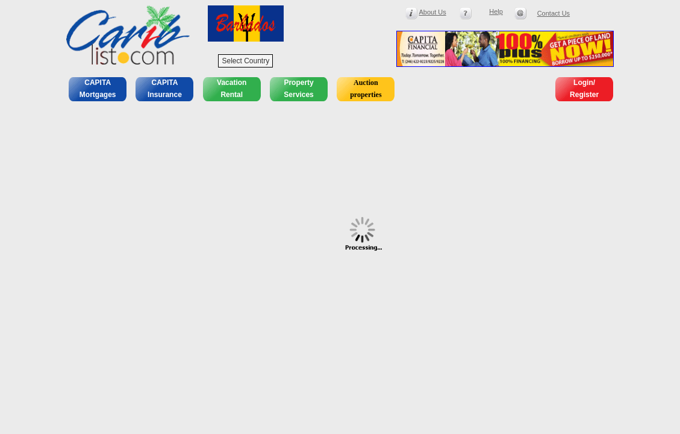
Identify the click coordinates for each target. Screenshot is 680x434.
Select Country (245, 61)
